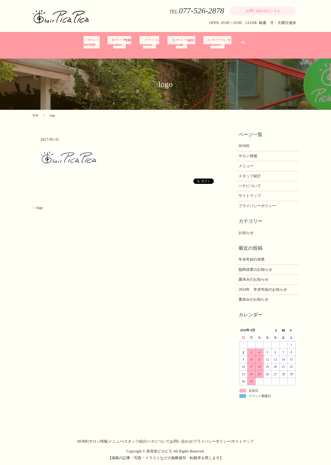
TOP (35, 115)
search (237, 45)
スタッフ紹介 (178, 44)
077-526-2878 (201, 10)
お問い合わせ (181, 441)
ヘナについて (212, 44)
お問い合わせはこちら (263, 11)
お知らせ (246, 233)
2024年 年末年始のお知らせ (263, 290)
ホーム (96, 44)
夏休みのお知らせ (253, 279)
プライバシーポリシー (257, 206)
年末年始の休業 (252, 259)
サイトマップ (250, 196)
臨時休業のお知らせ (255, 270)
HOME (244, 146)
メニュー (149, 44)
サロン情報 (121, 44)
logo (39, 208)
